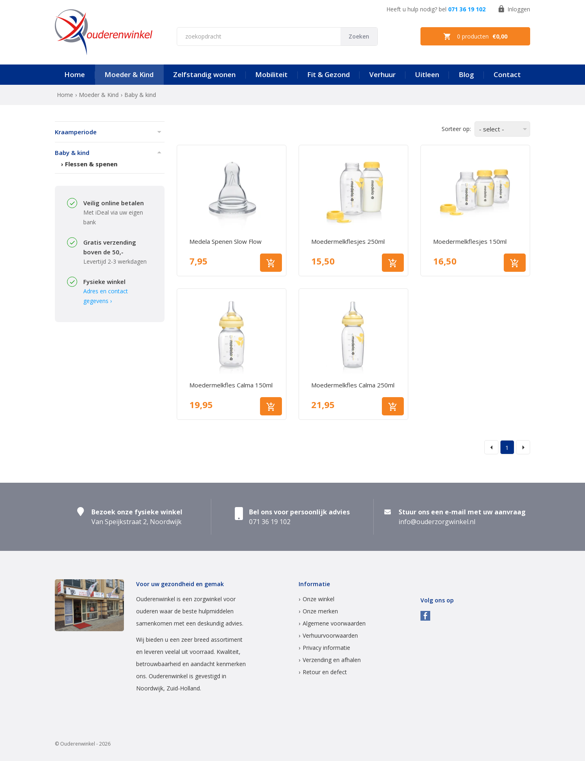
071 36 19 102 (466, 9)
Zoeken (359, 36)
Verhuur (382, 74)
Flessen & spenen (91, 164)
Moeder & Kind (129, 74)
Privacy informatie (326, 647)
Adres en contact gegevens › (105, 296)
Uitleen (427, 74)
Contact (507, 74)
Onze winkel (318, 599)
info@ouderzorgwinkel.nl (437, 521)
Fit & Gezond (328, 74)
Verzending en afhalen (332, 660)
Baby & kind (72, 152)
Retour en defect (325, 672)
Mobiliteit (271, 74)
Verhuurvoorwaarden (330, 635)
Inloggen (513, 9)
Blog (466, 74)
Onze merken (320, 611)
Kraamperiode (76, 132)
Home (74, 74)
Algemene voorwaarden (334, 623)
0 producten (475, 36)
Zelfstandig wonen (204, 74)
